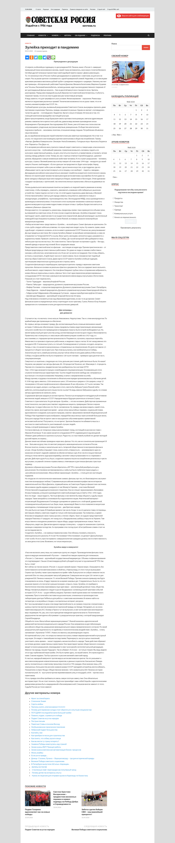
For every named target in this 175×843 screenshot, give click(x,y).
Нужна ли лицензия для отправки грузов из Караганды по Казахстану (59, 776)
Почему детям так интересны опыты (46, 773)
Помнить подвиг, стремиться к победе (46, 715)
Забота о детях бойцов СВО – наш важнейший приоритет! (92, 812)
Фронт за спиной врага (40, 698)
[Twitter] (36, 57)
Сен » (115, 177)
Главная (30, 35)
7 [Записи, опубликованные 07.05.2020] (130, 115)
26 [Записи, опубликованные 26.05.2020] (120, 128)
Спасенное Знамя (38, 701)
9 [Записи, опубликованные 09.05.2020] (141, 115)
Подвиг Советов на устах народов (45, 718)
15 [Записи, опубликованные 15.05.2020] (136, 119)
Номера (55, 35)
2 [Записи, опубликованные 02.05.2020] (141, 110)
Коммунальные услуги (123, 213)
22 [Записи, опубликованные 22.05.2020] (136, 124)
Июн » (119, 135)
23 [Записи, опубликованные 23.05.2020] (142, 124)
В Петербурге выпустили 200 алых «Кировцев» (50, 764)
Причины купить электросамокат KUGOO (48, 707)
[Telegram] (45, 57)
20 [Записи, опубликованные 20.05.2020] (125, 124)
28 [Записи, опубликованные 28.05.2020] (131, 128)
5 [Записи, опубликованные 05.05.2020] (119, 115)
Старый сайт (101, 9)
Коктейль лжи (36, 733)
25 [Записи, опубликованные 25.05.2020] (114, 128)
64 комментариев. (40, 51)
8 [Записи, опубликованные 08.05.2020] (136, 115)
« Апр (113, 135)
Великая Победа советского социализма (47, 761)
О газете (38, 9)
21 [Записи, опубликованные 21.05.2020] (131, 124)
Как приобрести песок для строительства (48, 735)
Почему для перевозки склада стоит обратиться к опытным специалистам (61, 710)
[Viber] (49, 57)
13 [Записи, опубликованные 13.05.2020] (125, 119)
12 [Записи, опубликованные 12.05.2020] (120, 119)
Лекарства (118, 202)
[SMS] (53, 57)
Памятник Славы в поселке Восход (45, 724)
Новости (42, 35)
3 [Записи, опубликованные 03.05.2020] (147, 110)
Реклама (92, 9)
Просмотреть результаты (131, 228)
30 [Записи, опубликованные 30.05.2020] (142, 128)
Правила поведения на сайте (79, 9)
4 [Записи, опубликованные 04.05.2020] (114, 115)
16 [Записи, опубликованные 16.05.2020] (142, 119)
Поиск (114, 44)
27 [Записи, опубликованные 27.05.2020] (125, 128)
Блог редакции (55, 9)
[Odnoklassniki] (31, 57)
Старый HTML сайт (113, 9)
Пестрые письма (38, 721)
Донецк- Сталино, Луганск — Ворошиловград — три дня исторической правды (62, 758)
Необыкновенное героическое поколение (48, 727)
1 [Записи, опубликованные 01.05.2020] (136, 110)
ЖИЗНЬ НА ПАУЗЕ (39, 767)
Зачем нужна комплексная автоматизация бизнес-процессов (56, 750)
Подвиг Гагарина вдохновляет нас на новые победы (37, 812)
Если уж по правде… (39, 755)
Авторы (67, 35)
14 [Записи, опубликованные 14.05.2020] (131, 119)
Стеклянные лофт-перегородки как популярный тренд (53, 770)
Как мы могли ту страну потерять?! (45, 741)
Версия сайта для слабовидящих (133, 16)
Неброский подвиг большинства (44, 730)
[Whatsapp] (40, 57)
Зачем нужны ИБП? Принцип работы (46, 747)
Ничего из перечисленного (125, 217)
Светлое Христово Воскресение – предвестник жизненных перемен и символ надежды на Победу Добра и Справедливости (65, 798)
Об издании (80, 35)
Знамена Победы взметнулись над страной (49, 744)
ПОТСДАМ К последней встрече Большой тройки (51, 713)
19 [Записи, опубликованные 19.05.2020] (120, 124)
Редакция (46, 9)
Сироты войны (37, 704)
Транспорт (118, 206)
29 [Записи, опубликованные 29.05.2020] (136, 128)
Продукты (118, 198)
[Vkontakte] (27, 57)
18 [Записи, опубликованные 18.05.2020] (114, 124)
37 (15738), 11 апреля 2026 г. (120, 84)
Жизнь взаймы (37, 753)
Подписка (65, 9)
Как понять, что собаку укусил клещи (46, 738)
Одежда (117, 210)
